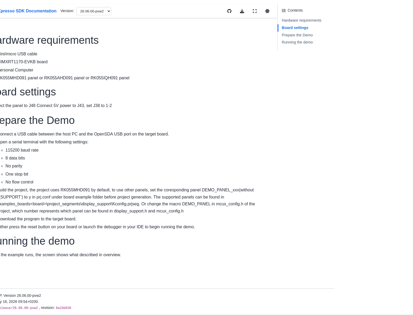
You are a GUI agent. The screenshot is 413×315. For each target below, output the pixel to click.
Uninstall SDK (39, 150)
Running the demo (355, 42)
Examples (36, 219)
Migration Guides (42, 111)
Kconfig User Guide (44, 180)
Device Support (41, 94)
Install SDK (37, 133)
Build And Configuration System (54, 244)
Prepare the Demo (355, 35)
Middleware (37, 227)
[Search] (58, 37)
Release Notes (40, 102)
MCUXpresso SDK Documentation (57, 50)
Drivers (34, 210)
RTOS (33, 236)
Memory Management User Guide (56, 188)
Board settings (353, 28)
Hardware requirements (359, 20)
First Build (36, 141)
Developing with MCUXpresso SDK (53, 255)
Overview (36, 72)
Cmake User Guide (44, 171)
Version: (199, 11)
